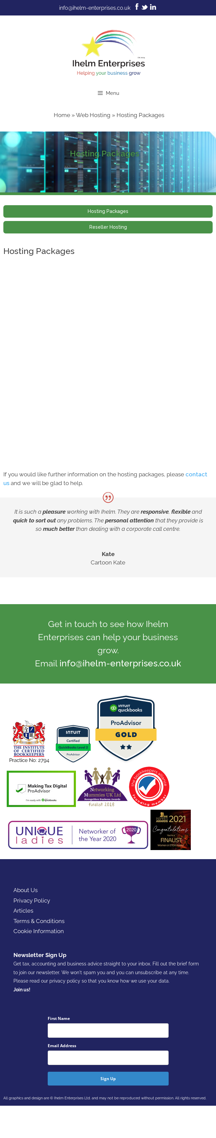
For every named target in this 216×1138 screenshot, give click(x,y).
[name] (108, 1030)
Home (62, 115)
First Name (59, 1018)
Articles (23, 910)
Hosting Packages (108, 211)
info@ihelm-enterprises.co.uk (94, 8)
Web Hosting (93, 115)
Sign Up (108, 1078)
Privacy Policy (31, 900)
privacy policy (64, 981)
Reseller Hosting (108, 227)
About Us (25, 890)
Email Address (62, 1046)
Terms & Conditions (38, 921)
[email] (108, 1058)
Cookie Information (38, 931)
